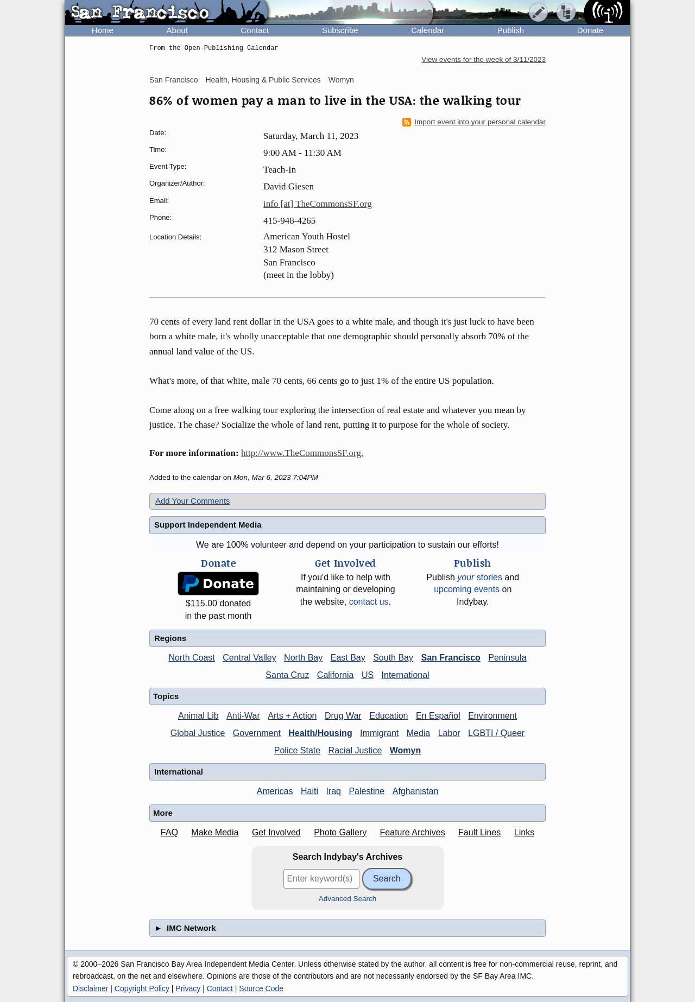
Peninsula (507, 657)
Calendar (427, 30)
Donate (590, 30)
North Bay (303, 657)
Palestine (366, 791)
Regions (170, 638)
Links (524, 832)
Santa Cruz (287, 675)
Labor (449, 733)
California (335, 675)
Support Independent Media (208, 524)
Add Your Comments (192, 500)
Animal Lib (198, 715)
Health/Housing (320, 733)
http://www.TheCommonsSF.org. (302, 453)
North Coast (191, 657)
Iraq (333, 791)
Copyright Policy (142, 988)
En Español (438, 715)
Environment (492, 715)
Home (102, 30)
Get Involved (276, 832)
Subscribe (340, 30)
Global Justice (197, 733)
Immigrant (379, 733)
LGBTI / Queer (496, 733)
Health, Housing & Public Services (262, 79)
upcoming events (467, 589)
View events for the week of (483, 59)
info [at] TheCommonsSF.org (317, 204)
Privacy (187, 988)
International (405, 675)
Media (419, 733)
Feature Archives (412, 832)
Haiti (309, 791)
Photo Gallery (340, 832)
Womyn (341, 79)
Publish (510, 30)
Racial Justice (355, 750)
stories (479, 577)
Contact (255, 30)
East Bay (348, 657)
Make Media (214, 832)
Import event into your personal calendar (474, 122)
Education (388, 715)
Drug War (343, 715)
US (368, 675)
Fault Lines (479, 832)
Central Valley (249, 657)
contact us (369, 601)
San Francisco (173, 79)
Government (257, 733)
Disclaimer (90, 988)
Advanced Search (348, 899)
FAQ (169, 832)
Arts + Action (292, 715)
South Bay (393, 657)
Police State (297, 750)
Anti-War (243, 715)
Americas (275, 791)
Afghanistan (416, 791)
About (177, 30)
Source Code (261, 988)
